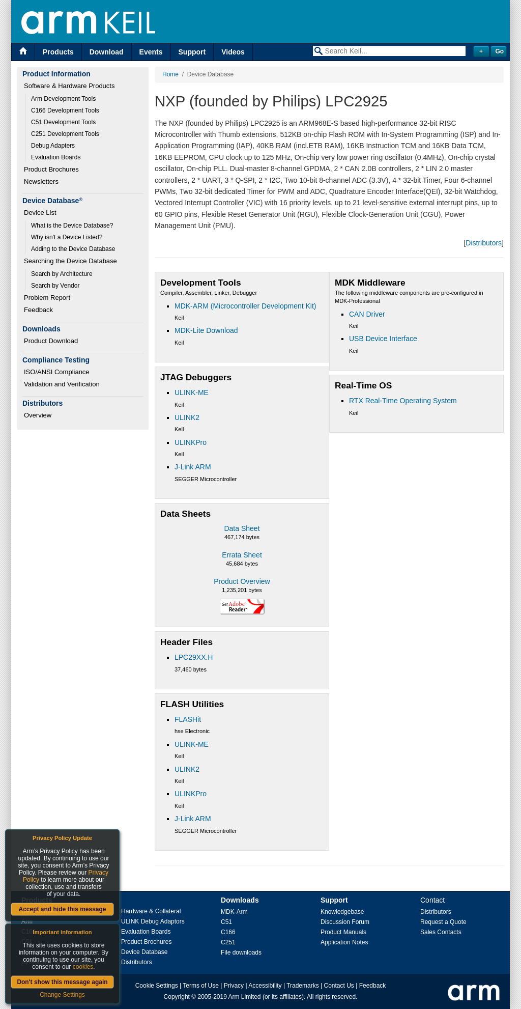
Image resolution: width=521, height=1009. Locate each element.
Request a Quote (443, 922)
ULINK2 (187, 417)
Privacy (234, 985)
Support (192, 52)
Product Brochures (51, 169)
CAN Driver (367, 314)
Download (107, 52)
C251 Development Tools (65, 133)
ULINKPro (191, 442)
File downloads (241, 952)
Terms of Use (201, 985)
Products (58, 52)
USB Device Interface (383, 338)
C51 (226, 922)
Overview (37, 415)
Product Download (51, 341)
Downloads (240, 900)
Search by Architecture (62, 273)
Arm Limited (244, 996)
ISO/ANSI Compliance (57, 372)
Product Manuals (343, 932)
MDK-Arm (234, 911)
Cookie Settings (156, 985)
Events (151, 52)
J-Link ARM (193, 467)
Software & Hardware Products (69, 86)
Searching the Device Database (70, 261)
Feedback (38, 310)
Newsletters (41, 181)
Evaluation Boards (55, 157)
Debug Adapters (53, 145)
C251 (228, 942)
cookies (83, 966)
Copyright (177, 996)
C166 (228, 932)
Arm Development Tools (63, 98)
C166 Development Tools (65, 110)
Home (170, 74)
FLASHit (188, 719)
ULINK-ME (192, 392)
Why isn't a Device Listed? (66, 237)
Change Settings (62, 994)
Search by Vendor (55, 285)
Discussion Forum (345, 922)
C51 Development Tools (63, 122)
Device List (40, 212)
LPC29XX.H (194, 657)
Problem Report (47, 297)
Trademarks (302, 985)
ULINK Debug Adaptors (153, 921)
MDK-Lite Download (206, 330)
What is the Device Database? (72, 225)
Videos (233, 52)
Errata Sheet (242, 555)
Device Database (144, 952)
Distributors (484, 243)
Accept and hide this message (62, 909)
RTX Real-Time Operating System (403, 401)
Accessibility (264, 985)
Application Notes (344, 942)
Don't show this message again (62, 982)
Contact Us (339, 985)
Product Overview (242, 581)
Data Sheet (241, 528)
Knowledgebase (342, 911)
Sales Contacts (440, 932)
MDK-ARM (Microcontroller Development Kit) (245, 306)
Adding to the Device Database (73, 249)
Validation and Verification (62, 384)
